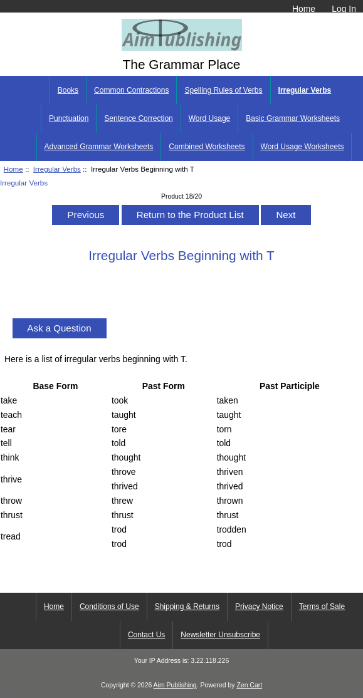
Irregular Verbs (57, 169)
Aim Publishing (175, 685)
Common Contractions (131, 90)
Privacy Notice (259, 606)
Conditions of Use (109, 606)
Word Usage (209, 118)
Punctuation (68, 118)
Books (68, 90)
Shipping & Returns (187, 606)
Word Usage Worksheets (302, 146)
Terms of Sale (322, 606)
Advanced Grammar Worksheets (99, 146)
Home (303, 9)
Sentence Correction (138, 118)
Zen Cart (249, 685)
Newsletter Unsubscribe (220, 634)
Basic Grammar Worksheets (293, 118)
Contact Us (146, 634)
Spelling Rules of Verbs (223, 90)
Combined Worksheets (207, 146)
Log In (344, 9)
